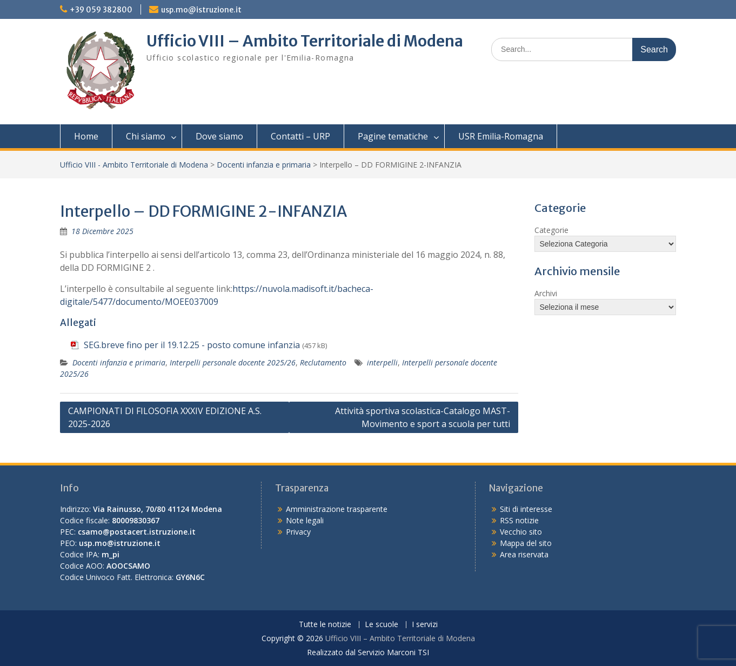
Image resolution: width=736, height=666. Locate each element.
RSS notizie (519, 520)
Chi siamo (145, 136)
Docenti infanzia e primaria (264, 164)
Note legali (305, 520)
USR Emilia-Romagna (500, 136)
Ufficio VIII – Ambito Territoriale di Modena (304, 41)
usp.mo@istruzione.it (201, 10)
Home (86, 136)
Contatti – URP (300, 136)
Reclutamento (323, 362)
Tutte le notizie (325, 624)
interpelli (382, 362)
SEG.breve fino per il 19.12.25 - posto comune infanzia (192, 345)
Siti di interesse (526, 509)
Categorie (551, 230)
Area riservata (524, 554)
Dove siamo (219, 136)
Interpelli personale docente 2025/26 (233, 362)
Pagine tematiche (393, 136)
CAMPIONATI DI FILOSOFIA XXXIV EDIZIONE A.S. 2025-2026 (165, 417)
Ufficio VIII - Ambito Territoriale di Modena (134, 164)
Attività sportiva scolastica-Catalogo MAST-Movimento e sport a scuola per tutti (422, 417)
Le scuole (381, 624)
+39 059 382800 (101, 10)
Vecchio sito (521, 532)
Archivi (545, 293)
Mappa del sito (526, 543)
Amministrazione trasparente (336, 509)
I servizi (425, 624)
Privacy (298, 532)
